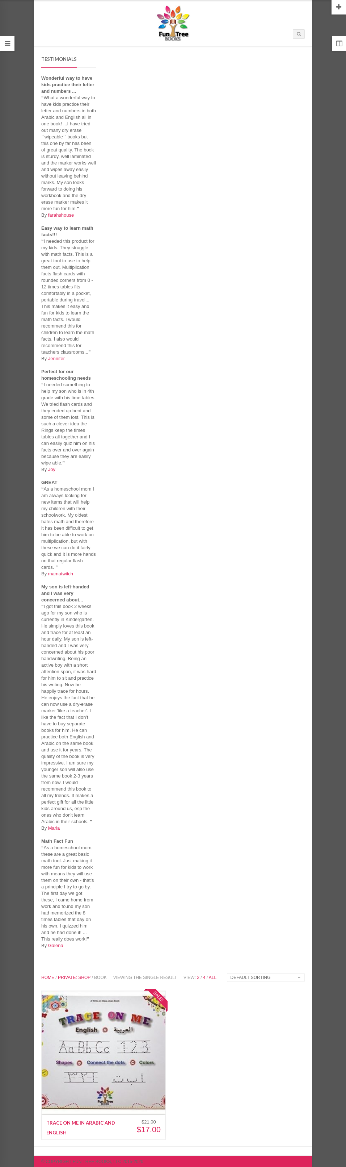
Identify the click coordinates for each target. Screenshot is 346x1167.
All (212, 977)
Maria (54, 828)
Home (47, 977)
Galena (55, 945)
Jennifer (56, 358)
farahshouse (61, 215)
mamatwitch (60, 573)
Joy (51, 469)
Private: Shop (74, 977)
